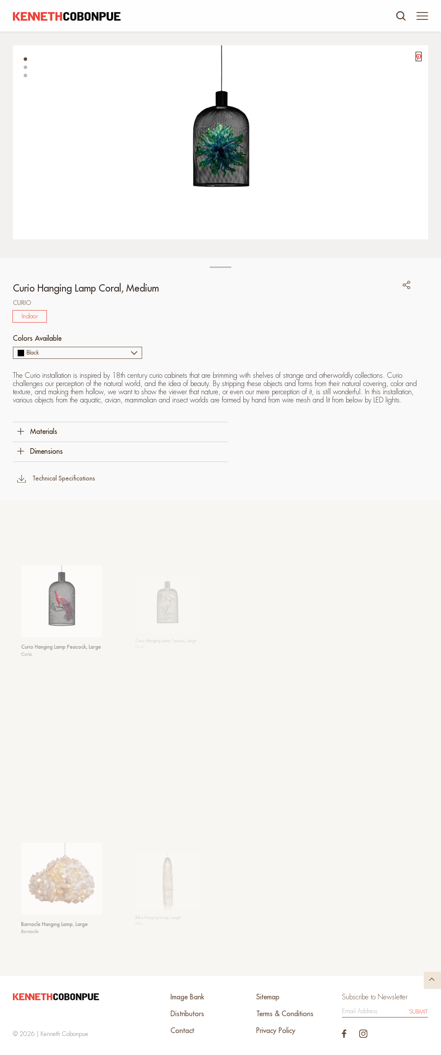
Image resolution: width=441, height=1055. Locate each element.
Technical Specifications (56, 479)
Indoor (30, 316)
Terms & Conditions (285, 1014)
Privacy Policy (275, 1030)
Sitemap (268, 997)
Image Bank (187, 997)
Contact (182, 1030)
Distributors (187, 1014)
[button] (25, 59)
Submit (418, 1011)
